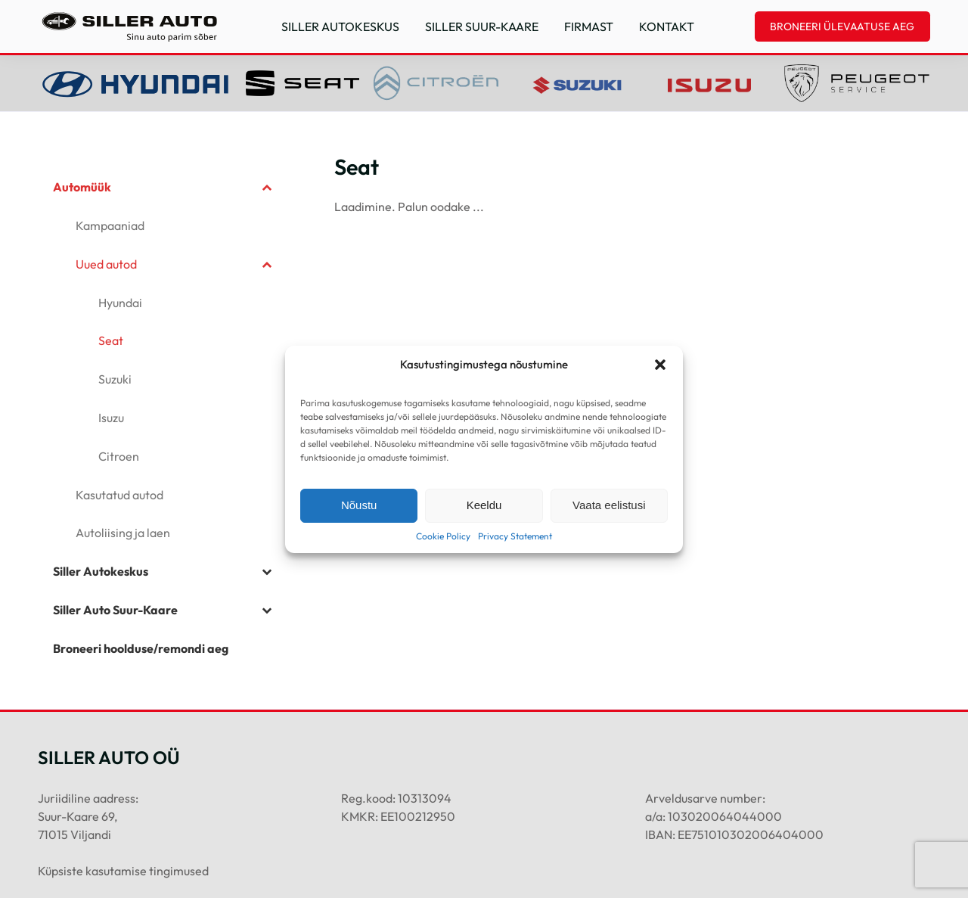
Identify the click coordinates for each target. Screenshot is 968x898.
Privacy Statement (515, 536)
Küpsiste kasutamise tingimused (123, 870)
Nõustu (359, 505)
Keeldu (484, 505)
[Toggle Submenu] (266, 187)
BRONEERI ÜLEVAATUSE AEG (842, 26)
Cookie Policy (443, 536)
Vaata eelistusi (608, 505)
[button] (660, 364)
